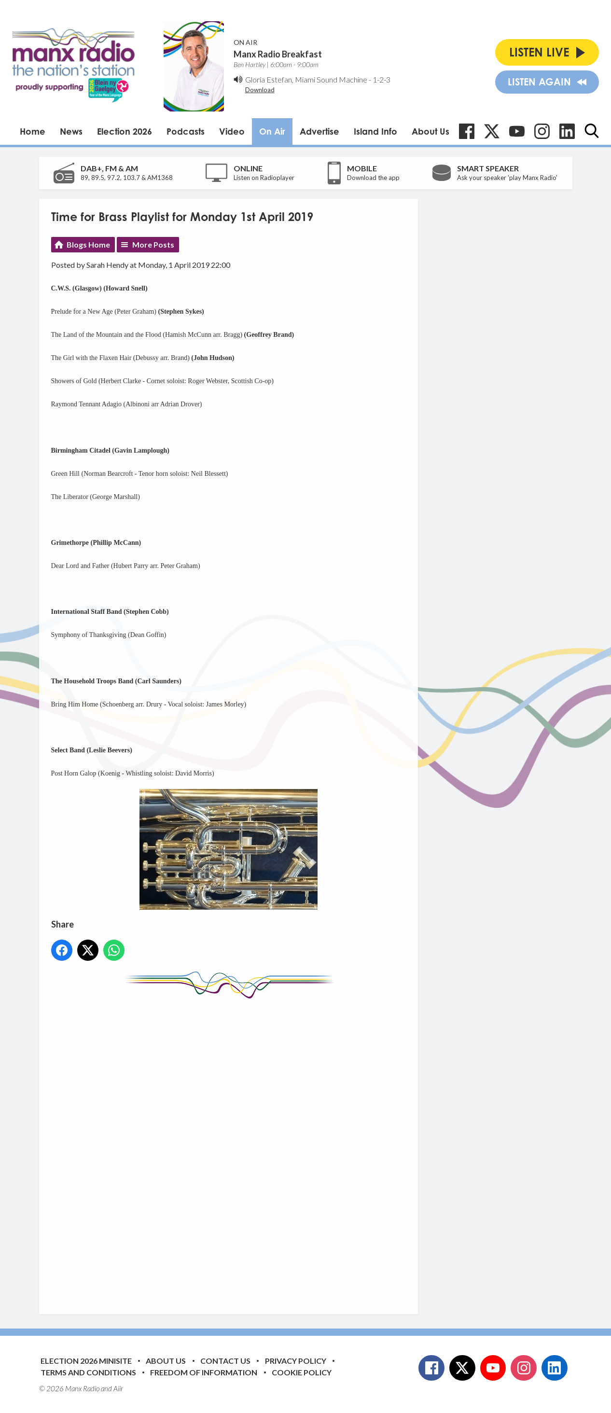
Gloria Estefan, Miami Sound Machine (306, 79)
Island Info (375, 131)
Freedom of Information (203, 1372)
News (71, 131)
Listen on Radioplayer (264, 177)
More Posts (153, 244)
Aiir (118, 1388)
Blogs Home (88, 244)
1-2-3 (381, 79)
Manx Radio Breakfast (278, 54)
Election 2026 (124, 131)
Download (260, 90)
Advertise (319, 131)
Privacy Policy (295, 1360)
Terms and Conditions (88, 1372)
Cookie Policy (302, 1372)
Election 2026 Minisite (86, 1360)
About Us (430, 131)
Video (232, 131)
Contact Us (225, 1360)
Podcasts (186, 131)
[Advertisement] (232, 1149)
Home (32, 131)
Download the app (373, 177)
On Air (272, 131)
